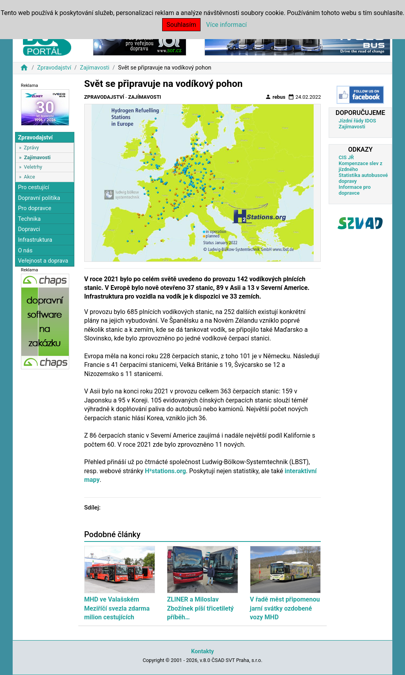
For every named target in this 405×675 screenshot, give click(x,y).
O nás (25, 250)
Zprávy (31, 147)
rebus (275, 97)
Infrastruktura (35, 240)
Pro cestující (33, 187)
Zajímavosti (95, 67)
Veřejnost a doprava (43, 261)
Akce (29, 177)
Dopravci (29, 229)
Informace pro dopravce (355, 190)
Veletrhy (33, 167)
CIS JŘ (346, 157)
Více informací (226, 24)
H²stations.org (165, 471)
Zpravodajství (54, 67)
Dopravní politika (39, 198)
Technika (29, 219)
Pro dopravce (34, 208)
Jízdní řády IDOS (357, 121)
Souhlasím (181, 24)
